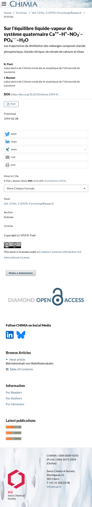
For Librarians (15, 404)
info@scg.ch (54, 486)
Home (7, 12)
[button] (46, 134)
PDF (13, 104)
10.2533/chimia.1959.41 (55, 181)
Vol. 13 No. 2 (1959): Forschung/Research (57, 12)
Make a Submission (21, 273)
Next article (17, 359)
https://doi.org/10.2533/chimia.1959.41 (35, 94)
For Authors (14, 398)
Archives (21, 12)
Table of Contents (21, 369)
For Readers (14, 392)
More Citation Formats (21, 188)
